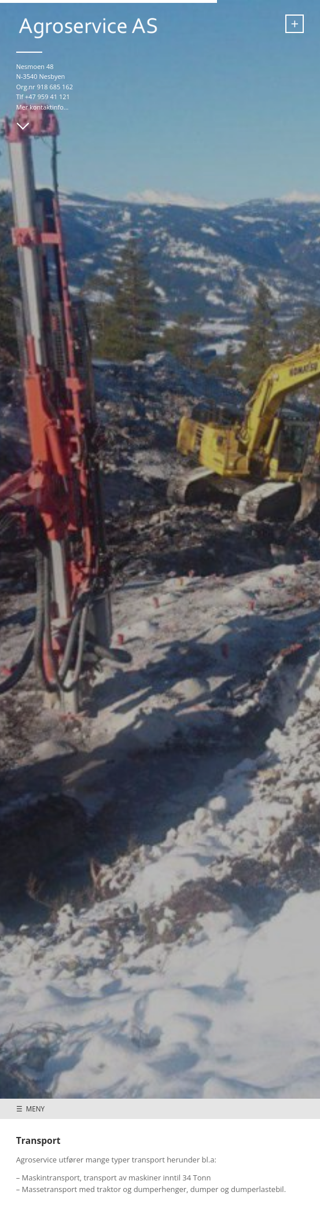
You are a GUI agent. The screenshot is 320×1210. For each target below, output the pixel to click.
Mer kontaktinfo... (42, 107)
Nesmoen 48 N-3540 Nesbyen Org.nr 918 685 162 (44, 76)
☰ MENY (30, 1108)
